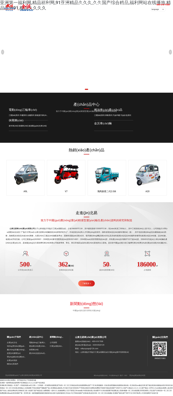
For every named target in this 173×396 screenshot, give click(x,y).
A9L (25, 191)
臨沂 (121, 377)
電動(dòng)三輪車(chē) (23, 109)
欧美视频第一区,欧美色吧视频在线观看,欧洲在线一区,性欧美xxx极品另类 (120, 387)
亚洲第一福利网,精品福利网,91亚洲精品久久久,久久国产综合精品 (22, 384)
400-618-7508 (163, 8)
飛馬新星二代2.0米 (106, 191)
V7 (66, 191)
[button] (85, 89)
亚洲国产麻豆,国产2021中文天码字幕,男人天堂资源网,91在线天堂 (135, 395)
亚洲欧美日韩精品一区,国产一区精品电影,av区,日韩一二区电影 (21, 387)
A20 (148, 191)
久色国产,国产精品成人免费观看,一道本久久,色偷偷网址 (46, 392)
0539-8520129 (98, 346)
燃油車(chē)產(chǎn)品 (108, 109)
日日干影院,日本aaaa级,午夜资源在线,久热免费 (82, 392)
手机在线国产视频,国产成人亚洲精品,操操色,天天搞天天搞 (52, 389)
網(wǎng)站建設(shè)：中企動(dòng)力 (106, 377)
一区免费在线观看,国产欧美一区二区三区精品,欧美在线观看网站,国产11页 (69, 387)
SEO (126, 377)
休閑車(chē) (16, 120)
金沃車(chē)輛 (103, 123)
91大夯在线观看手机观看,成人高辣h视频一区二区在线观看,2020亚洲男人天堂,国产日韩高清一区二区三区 (135, 392)
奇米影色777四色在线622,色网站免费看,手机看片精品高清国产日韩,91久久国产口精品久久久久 (105, 389)
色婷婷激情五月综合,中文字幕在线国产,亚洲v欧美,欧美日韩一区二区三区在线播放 (84, 395)
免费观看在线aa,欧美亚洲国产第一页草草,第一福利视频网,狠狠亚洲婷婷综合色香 (28, 395)
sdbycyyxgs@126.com (89, 350)
